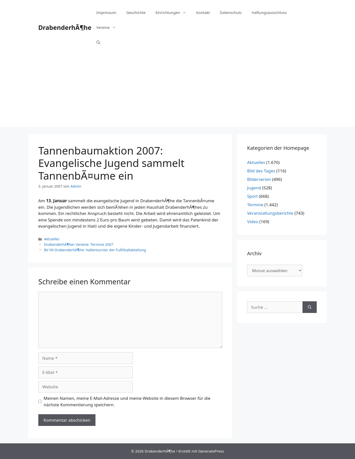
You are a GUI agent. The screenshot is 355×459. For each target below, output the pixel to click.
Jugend (254, 188)
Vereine (108, 27)
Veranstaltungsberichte (270, 213)
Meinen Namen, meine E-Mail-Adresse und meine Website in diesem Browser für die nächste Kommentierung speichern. (127, 401)
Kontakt (203, 12)
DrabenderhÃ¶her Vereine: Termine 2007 (78, 244)
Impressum (106, 12)
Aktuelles (51, 239)
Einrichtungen (173, 12)
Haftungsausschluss (269, 12)
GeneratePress (211, 451)
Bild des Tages (261, 171)
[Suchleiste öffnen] (98, 42)
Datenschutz (231, 12)
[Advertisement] (177, 92)
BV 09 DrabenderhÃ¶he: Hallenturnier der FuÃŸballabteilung (95, 250)
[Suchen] (310, 307)
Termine (255, 204)
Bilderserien (259, 179)
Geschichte (135, 12)
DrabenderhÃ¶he (64, 27)
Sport (252, 196)
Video (252, 221)
